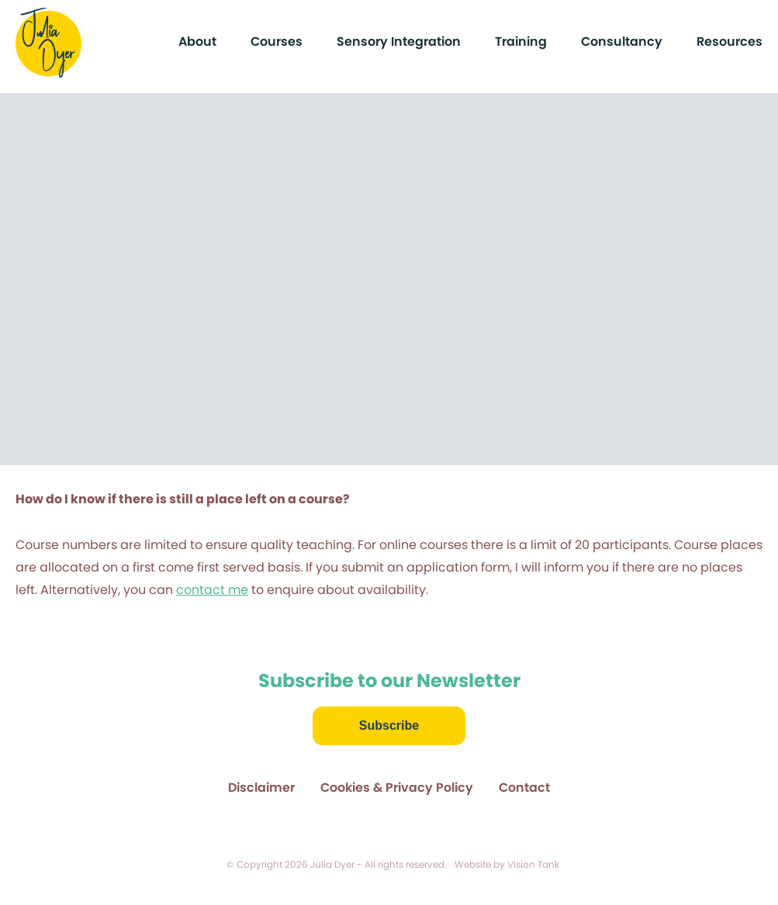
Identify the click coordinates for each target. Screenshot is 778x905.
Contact (524, 787)
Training (521, 41)
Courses (277, 41)
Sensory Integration (399, 41)
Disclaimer (261, 787)
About (197, 41)
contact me (212, 590)
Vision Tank (533, 864)
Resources (729, 41)
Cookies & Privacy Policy (396, 787)
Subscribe (389, 725)
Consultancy (621, 41)
